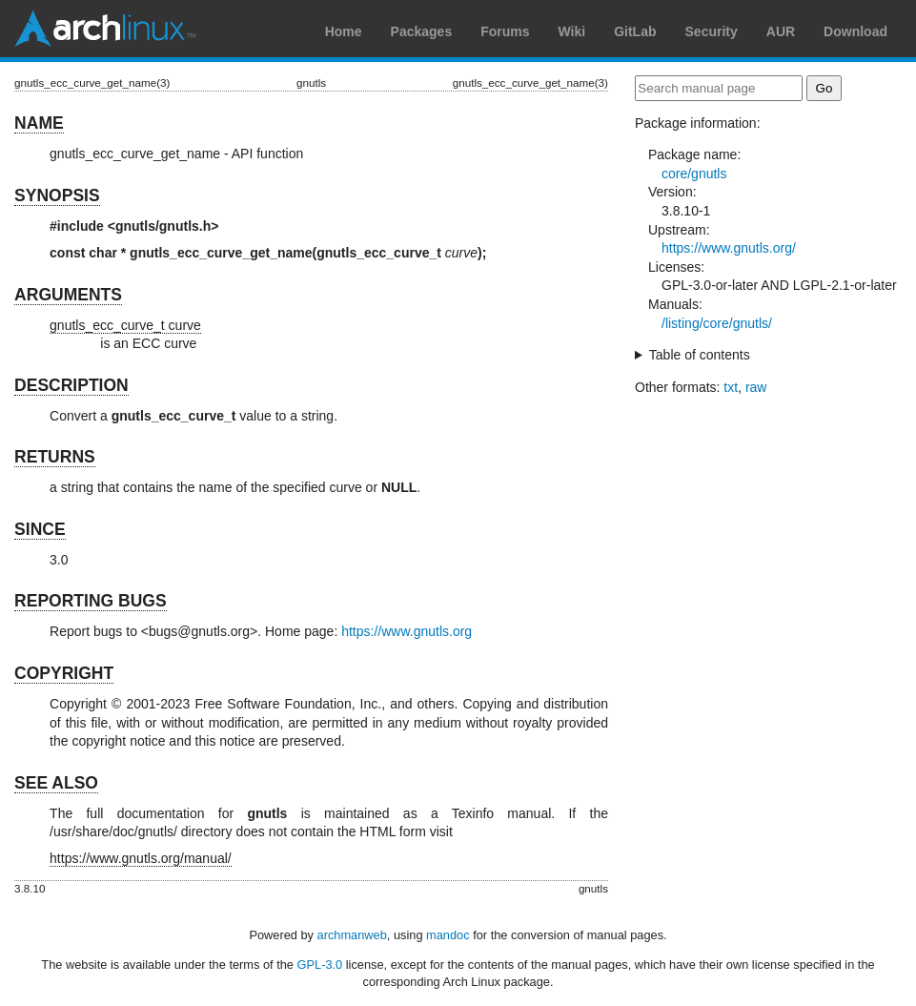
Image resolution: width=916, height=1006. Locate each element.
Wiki (572, 31)
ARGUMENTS (68, 294)
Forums (504, 31)
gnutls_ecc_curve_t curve (125, 325)
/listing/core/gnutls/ (717, 323)
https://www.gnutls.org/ (729, 248)
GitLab (635, 31)
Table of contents (699, 354)
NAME (39, 123)
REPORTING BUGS (90, 600)
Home (343, 31)
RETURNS (54, 456)
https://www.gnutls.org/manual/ (141, 858)
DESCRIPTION (71, 385)
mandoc (448, 935)
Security (711, 31)
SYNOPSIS (56, 195)
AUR (780, 31)
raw (756, 387)
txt (730, 387)
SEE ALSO (56, 782)
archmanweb (352, 935)
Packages (422, 31)
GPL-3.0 (320, 964)
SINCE (39, 529)
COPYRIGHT (63, 673)
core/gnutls (694, 173)
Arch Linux (104, 29)
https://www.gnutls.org (406, 631)
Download (855, 31)
